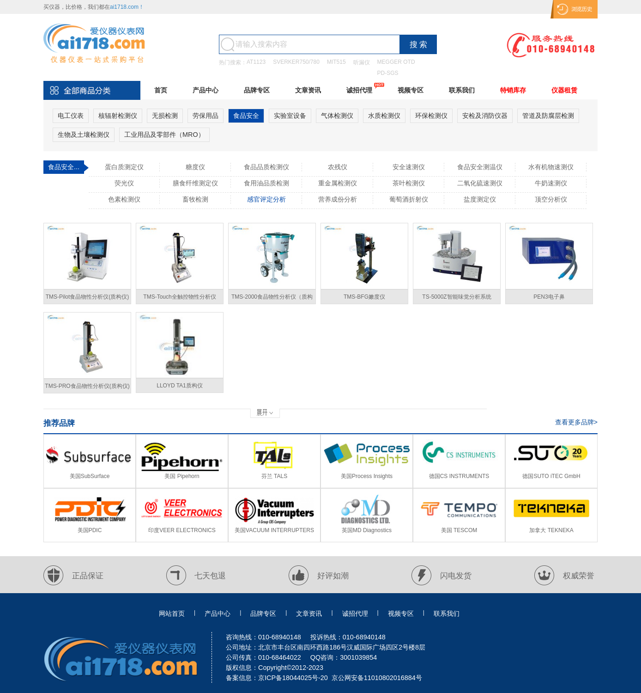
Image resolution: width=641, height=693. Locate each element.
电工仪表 (71, 115)
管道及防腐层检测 (548, 115)
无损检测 (165, 115)
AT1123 (256, 62)
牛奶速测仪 (551, 183)
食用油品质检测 (266, 183)
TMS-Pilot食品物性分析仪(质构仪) (87, 297)
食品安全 (246, 115)
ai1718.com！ (127, 7)
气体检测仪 (337, 115)
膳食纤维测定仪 (195, 183)
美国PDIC (90, 530)
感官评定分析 (266, 199)
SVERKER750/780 (296, 62)
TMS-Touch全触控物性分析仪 (179, 297)
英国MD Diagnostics (367, 530)
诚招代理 (359, 90)
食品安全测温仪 (479, 167)
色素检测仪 (124, 199)
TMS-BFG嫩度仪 (364, 297)
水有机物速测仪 (551, 167)
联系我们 (462, 90)
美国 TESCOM (459, 530)
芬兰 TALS (274, 476)
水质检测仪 (384, 115)
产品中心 (205, 90)
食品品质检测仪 (266, 167)
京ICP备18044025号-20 (293, 677)
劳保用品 (205, 115)
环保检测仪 (431, 115)
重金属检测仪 (337, 183)
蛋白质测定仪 (124, 167)
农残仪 (337, 167)
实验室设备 (290, 115)
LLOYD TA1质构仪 (180, 385)
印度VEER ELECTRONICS (181, 530)
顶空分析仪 (551, 199)
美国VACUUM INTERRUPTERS (274, 530)
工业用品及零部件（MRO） (164, 134)
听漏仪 (361, 62)
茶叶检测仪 (409, 183)
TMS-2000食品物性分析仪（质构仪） (272, 299)
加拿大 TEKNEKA (551, 530)
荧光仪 (124, 183)
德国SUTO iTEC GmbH (551, 476)
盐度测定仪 (480, 199)
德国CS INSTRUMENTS (459, 476)
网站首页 (172, 613)
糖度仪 (195, 167)
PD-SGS (388, 73)
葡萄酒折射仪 (408, 199)
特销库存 (513, 90)
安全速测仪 (409, 167)
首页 (160, 90)
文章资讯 (308, 90)
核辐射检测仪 (117, 115)
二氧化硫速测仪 (479, 183)
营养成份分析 (337, 199)
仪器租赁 (564, 90)
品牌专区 (257, 90)
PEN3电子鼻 (548, 297)
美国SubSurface (90, 476)
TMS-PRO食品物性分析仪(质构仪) (87, 386)
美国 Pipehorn (181, 476)
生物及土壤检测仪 (83, 134)
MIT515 (336, 62)
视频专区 (410, 90)
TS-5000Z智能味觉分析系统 (456, 297)
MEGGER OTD (396, 62)
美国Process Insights (367, 476)
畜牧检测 (195, 199)
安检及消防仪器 (485, 115)
